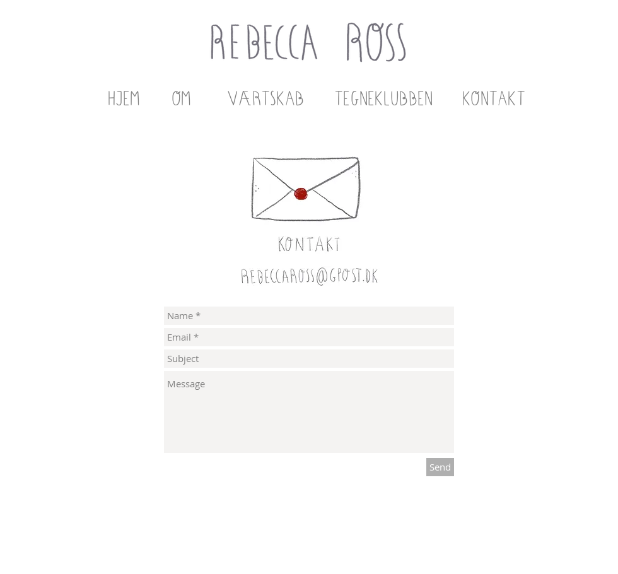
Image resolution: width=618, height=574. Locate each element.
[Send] (440, 467)
